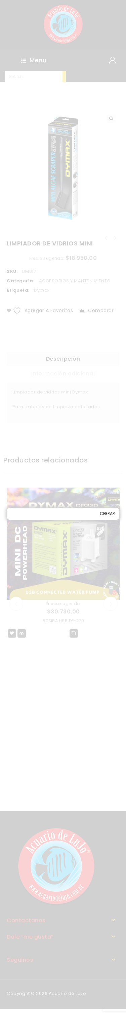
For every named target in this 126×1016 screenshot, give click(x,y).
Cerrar (107, 513)
